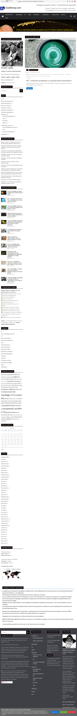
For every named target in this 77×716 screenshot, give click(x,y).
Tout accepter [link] (64, 712)
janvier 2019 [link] (4, 543)
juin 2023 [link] (3, 483)
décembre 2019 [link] (4, 519)
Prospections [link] (8, 14)
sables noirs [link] (41, 76)
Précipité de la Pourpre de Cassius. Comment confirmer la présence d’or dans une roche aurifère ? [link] (11, 147)
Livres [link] (3, 118)
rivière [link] (10, 415)
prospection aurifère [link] (30, 76)
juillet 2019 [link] (3, 530)
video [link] (15, 419)
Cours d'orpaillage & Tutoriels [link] (9, 127)
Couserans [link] (16, 383)
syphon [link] (48, 76)
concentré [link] (39, 74)
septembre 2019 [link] (4, 525)
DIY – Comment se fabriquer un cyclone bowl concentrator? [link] (48, 81)
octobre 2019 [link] (4, 523)
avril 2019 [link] (3, 536)
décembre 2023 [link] (4, 474)
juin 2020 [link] (3, 505)
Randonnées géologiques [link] (6, 112)
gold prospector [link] (14, 387)
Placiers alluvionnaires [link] (38, 638)
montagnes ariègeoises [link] (9, 389)
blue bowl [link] (29, 74)
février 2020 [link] (3, 514)
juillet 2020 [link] (3, 503)
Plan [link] (6, 18)
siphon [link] (45, 76)
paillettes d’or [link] (68, 74)
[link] (1, 8)
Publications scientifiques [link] (6, 110)
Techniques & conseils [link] (6, 125)
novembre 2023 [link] (4, 477)
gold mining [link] (19, 385)
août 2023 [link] (3, 481)
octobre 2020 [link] (4, 501)
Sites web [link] (4, 120)
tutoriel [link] (19, 417)
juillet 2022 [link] (3, 485)
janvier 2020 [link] (4, 516)
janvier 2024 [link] (4, 472)
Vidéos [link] (29, 14)
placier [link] (18, 401)
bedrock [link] (9, 379)
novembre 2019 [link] (4, 521)
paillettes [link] (63, 74)
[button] (13, 15)
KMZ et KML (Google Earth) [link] (8, 116)
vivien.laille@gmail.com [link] (9, 80)
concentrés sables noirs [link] (46, 74)
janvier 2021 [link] (4, 494)
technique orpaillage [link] (6, 417)
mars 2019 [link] (3, 538)
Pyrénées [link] (10, 412)
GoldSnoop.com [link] (37, 72)
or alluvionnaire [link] (8, 392)
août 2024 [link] (3, 468)
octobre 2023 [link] (4, 479)
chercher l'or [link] (4, 381)
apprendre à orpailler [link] (7, 377)
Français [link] (4, 682)
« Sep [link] (2, 449)
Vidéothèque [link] (4, 134)
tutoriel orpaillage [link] (6, 419)
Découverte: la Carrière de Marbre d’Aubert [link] (10, 179)
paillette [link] (59, 74)
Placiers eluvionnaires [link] (38, 640)
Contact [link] (63, 14)
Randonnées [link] (19, 14)
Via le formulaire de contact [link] (68, 707)
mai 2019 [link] (3, 534)
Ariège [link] (16, 377)
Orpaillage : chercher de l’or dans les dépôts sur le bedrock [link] (30, 1)
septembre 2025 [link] (4, 457)
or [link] (20, 389)
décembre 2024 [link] (4, 463)
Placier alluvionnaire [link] (5, 103)
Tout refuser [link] (71, 712)
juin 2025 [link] (3, 459)
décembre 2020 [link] (4, 496)
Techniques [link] (36, 14)
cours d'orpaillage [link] (7, 383)
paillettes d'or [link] (7, 401)
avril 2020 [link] (3, 510)
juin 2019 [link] (3, 532)
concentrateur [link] (34, 74)
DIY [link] (3, 129)
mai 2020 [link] (3, 508)
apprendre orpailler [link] (13, 374)
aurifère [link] (3, 379)
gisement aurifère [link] (8, 385)
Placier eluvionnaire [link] (5, 105)
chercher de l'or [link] (17, 379)
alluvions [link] (4, 374)
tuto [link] (13, 417)
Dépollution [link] (55, 14)
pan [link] (13, 401)
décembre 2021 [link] (4, 488)
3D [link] (25, 14)
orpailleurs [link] (15, 398)
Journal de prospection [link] (6, 101)
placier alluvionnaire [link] (7, 403)
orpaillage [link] (55, 74)
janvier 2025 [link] (4, 461)
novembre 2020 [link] (4, 499)
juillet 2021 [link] (3, 490)
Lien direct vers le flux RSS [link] (54, 658)
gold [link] (14, 385)
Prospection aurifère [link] (5, 107)
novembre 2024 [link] (4, 466)
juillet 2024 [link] (3, 470)
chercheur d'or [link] (13, 381)
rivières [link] (15, 415)
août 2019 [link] (3, 527)
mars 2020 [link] (3, 512)
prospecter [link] (8, 405)
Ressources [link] (46, 14)
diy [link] (52, 74)
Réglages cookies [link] (54, 712)
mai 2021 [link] (3, 492)
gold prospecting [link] (5, 387)
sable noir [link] (36, 76)
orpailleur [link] (8, 398)
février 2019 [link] (3, 541)
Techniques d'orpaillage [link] (7, 131)
